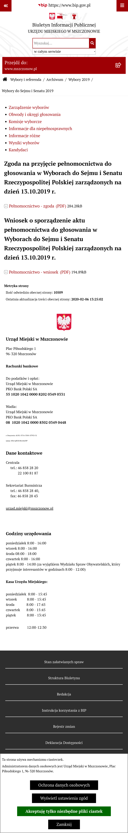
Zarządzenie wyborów (29, 107)
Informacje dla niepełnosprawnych (40, 128)
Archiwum (54, 79)
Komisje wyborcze (25, 121)
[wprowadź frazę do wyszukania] (60, 43)
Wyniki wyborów (24, 143)
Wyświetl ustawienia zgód (64, 798)
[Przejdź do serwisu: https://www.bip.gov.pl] (64, 5)
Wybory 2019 (79, 79)
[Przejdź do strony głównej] (64, 24)
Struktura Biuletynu (64, 678)
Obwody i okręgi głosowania (35, 114)
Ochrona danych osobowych (64, 785)
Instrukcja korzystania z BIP (64, 710)
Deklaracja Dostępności (64, 742)
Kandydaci (18, 150)
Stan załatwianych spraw (64, 662)
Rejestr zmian (64, 726)
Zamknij (64, 824)
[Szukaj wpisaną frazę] (92, 43)
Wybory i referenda (25, 79)
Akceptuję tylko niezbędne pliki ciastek (64, 811)
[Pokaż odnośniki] (6, 5)
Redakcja (64, 694)
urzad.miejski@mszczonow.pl (29, 508)
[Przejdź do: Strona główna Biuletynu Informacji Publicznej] (5, 79)
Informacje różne (24, 135)
